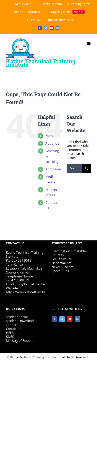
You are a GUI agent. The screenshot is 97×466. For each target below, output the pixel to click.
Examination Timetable (69, 251)
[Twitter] (62, 319)
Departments (62, 263)
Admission (53, 169)
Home (50, 135)
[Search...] (74, 168)
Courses (58, 255)
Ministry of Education (22, 341)
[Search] (86, 168)
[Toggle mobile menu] (89, 43)
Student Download (20, 321)
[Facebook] (54, 319)
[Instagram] (77, 319)
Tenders (12, 325)
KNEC (10, 337)
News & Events (62, 267)
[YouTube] (70, 319)
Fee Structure (62, 259)
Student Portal (17, 317)
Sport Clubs (60, 271)
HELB (10, 333)
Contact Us (14, 329)
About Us (52, 143)
